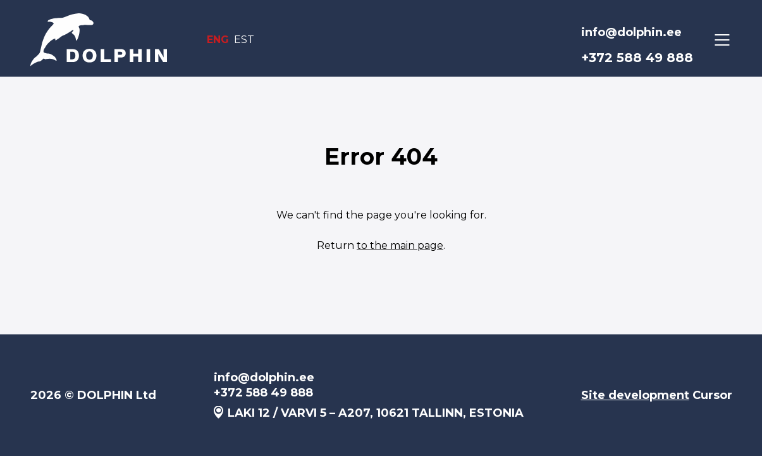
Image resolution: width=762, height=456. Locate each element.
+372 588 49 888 (637, 57)
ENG (218, 40)
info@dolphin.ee (631, 32)
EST (244, 40)
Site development (635, 395)
